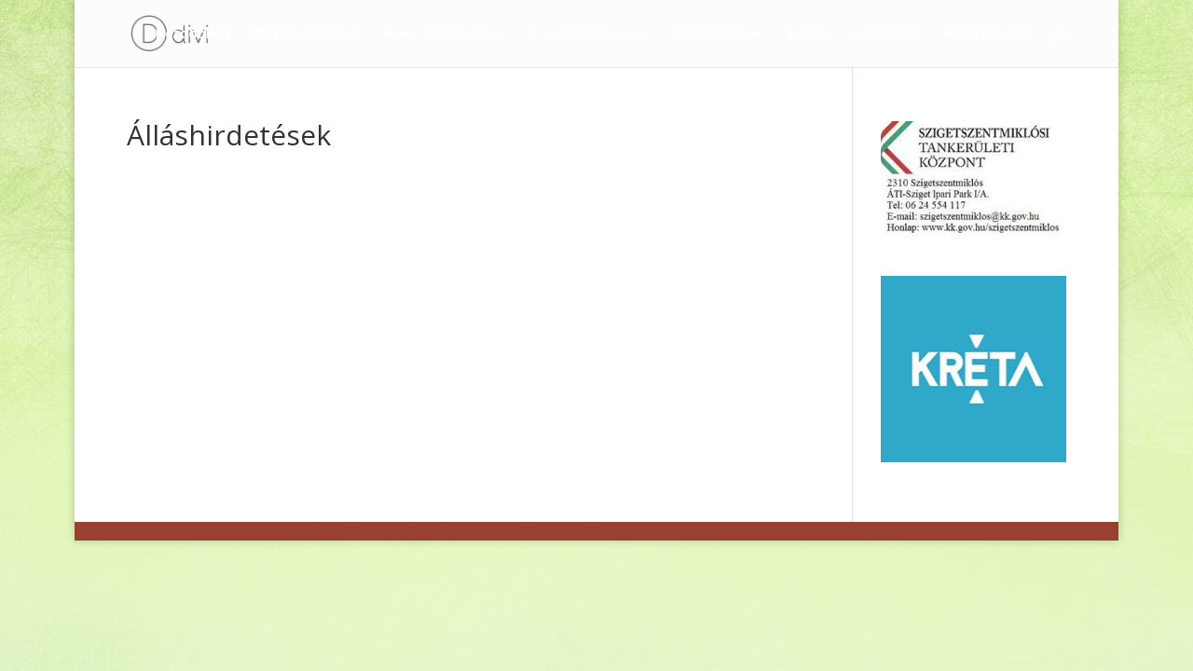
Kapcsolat (885, 34)
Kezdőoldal (193, 34)
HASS (808, 34)
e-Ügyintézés (985, 34)
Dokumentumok (307, 34)
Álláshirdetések (577, 34)
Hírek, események (443, 34)
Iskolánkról (709, 34)
